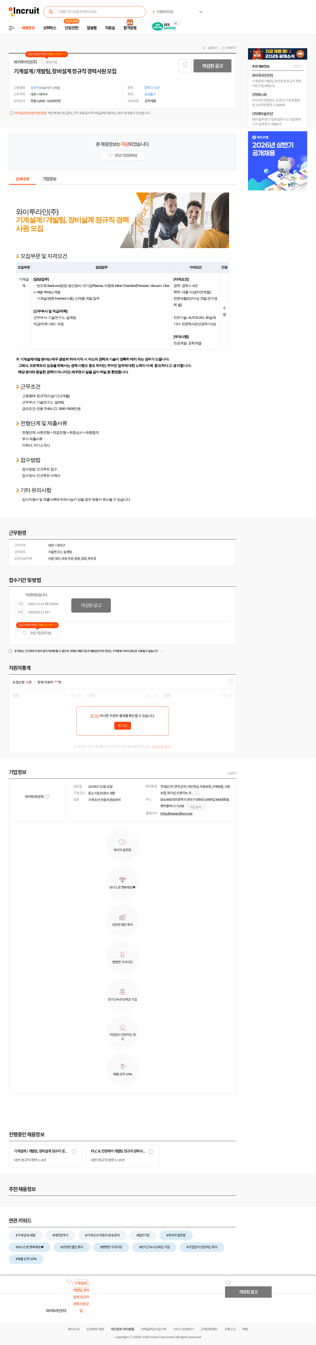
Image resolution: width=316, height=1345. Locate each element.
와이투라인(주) (25, 62)
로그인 (94, 716)
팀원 (77, 558)
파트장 (92, 558)
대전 (51, 545)
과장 (64, 558)
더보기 (232, 773)
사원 (51, 558)
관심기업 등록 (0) (36, 633)
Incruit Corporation (162, 1337)
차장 (70, 558)
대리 (57, 558)
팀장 (84, 558)
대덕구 (61, 545)
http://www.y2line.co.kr (176, 813)
